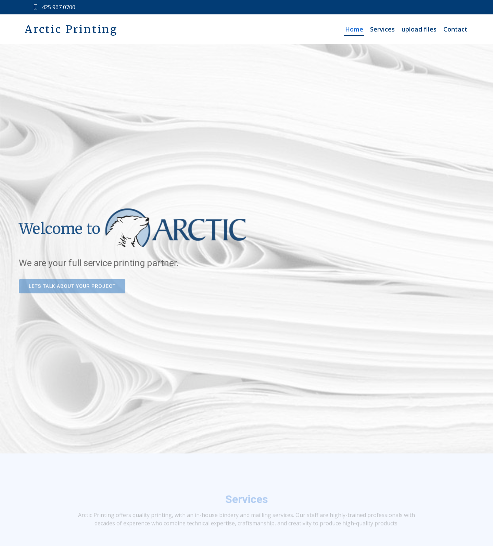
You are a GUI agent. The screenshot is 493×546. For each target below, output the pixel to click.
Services (382, 29)
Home (354, 29)
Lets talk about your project (67, 287)
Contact (455, 29)
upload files (419, 29)
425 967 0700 (58, 7)
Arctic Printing (71, 29)
